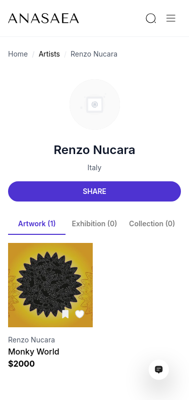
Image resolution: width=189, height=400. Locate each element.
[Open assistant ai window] (159, 370)
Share (94, 191)
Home (18, 53)
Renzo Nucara (94, 53)
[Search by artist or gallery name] (151, 18)
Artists (49, 53)
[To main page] (43, 18)
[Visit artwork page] (50, 285)
